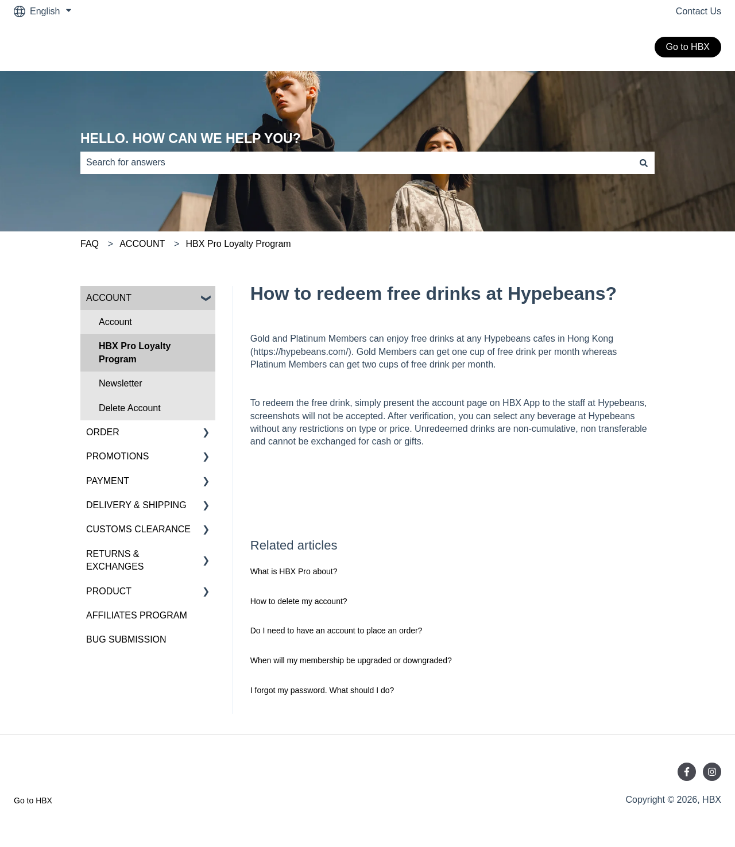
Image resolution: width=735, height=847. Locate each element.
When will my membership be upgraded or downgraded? (351, 660)
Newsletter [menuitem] (120, 383)
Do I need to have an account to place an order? (336, 630)
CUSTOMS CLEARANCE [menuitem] (138, 529)
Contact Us (698, 11)
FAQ (89, 244)
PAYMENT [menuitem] (107, 481)
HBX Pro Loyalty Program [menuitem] (135, 352)
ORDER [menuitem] (102, 432)
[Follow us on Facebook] (687, 772)
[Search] (644, 162)
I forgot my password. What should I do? (322, 690)
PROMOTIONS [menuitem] (117, 456)
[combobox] (356, 162)
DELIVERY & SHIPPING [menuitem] (136, 505)
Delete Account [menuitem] (130, 408)
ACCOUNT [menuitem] (108, 298)
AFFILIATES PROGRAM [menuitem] (136, 615)
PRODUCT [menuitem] (108, 591)
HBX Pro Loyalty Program (238, 244)
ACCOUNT (142, 244)
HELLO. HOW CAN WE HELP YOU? (190, 138)
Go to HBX (688, 47)
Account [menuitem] (115, 322)
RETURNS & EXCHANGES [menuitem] (115, 560)
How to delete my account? (298, 601)
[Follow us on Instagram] (712, 772)
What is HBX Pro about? (294, 571)
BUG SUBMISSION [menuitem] (126, 639)
